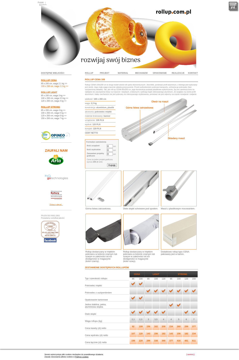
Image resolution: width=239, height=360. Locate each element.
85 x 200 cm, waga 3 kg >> (53, 95)
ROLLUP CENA (49, 80)
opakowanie (160, 73)
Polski (41, 2)
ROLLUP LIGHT (49, 92)
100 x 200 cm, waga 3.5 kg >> (54, 98)
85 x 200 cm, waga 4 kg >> (53, 110)
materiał (123, 73)
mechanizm (141, 73)
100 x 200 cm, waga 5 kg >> (54, 113)
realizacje (178, 73)
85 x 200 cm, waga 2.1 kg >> (54, 83)
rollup (89, 73)
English (43, 5)
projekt (104, 73)
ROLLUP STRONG (50, 107)
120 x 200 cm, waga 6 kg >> (54, 115)
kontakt (193, 73)
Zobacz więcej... (56, 205)
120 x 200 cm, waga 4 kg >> (54, 101)
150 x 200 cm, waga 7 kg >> (54, 118)
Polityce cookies (82, 357)
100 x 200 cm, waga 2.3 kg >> (54, 86)
